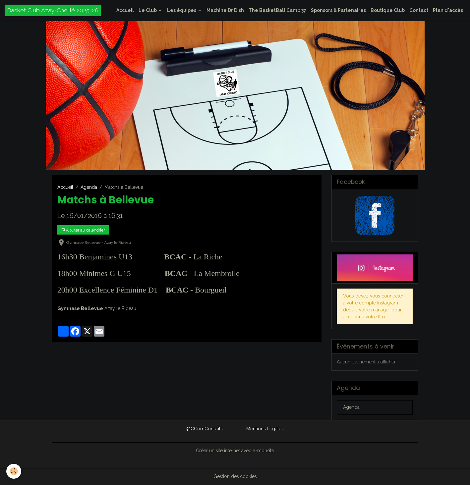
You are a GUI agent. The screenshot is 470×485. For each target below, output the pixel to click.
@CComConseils (204, 428)
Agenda (89, 187)
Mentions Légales (265, 428)
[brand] (53, 10)
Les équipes (182, 10)
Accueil (125, 10)
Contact (418, 10)
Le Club (148, 10)
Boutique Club (388, 10)
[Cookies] (14, 471)
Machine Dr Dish (225, 10)
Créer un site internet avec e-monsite (235, 450)
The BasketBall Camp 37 (277, 10)
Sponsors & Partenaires (338, 10)
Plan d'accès (448, 10)
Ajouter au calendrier (83, 230)
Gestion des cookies (235, 476)
